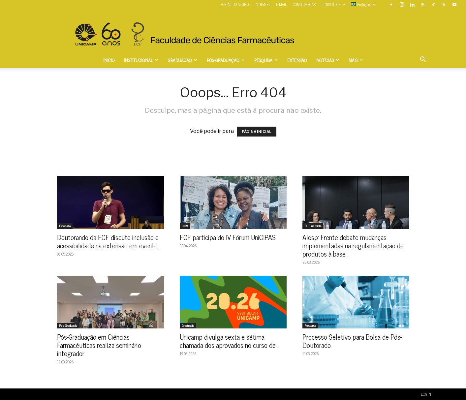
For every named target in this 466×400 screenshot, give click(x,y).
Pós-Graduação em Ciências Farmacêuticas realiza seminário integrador (99, 345)
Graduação (188, 325)
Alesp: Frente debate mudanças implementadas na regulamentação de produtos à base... (353, 245)
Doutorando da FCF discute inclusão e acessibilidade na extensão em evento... (109, 241)
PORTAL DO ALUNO (234, 4)
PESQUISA (266, 60)
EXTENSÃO (297, 60)
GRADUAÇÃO (182, 60)
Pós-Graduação (68, 325)
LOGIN (426, 394)
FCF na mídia (312, 226)
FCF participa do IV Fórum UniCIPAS (228, 237)
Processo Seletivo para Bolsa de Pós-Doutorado (352, 341)
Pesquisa (310, 325)
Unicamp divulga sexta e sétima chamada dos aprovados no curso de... (229, 341)
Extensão (65, 226)
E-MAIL (281, 4)
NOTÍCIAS (327, 60)
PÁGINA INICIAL (256, 131)
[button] (423, 60)
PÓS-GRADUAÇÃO (226, 60)
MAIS (356, 60)
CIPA (185, 226)
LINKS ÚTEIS (333, 4)
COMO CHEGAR (304, 4)
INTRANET (262, 4)
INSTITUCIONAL (141, 60)
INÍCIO (109, 60)
